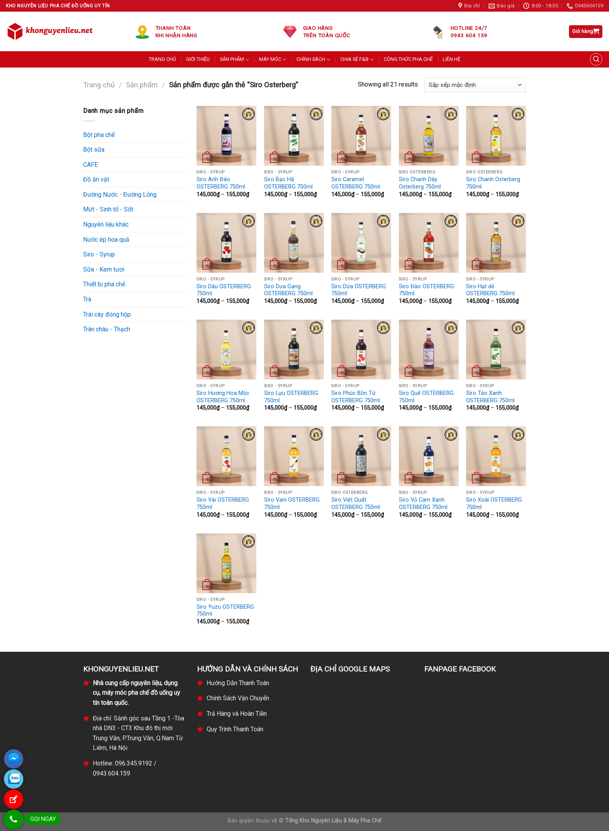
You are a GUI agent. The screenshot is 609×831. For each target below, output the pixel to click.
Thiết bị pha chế (104, 284)
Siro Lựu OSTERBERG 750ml (291, 397)
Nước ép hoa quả (106, 239)
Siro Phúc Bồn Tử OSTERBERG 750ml (355, 397)
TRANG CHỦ (162, 59)
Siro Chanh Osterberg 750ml (493, 183)
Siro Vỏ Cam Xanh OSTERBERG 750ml (423, 504)
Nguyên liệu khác (106, 224)
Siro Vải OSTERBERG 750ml (223, 504)
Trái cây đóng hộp (107, 314)
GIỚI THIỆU (198, 59)
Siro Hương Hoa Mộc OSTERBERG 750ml (223, 397)
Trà (87, 299)
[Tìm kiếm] (596, 59)
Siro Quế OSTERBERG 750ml (426, 397)
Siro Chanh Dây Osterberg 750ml (420, 183)
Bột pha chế (99, 134)
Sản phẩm (142, 85)
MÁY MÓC (272, 59)
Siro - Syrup (99, 254)
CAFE (90, 164)
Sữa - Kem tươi (103, 269)
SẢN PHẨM (234, 59)
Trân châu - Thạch (106, 329)
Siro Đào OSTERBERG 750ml (426, 290)
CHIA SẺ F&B (357, 59)
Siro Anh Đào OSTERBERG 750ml (221, 183)
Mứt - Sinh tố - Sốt (108, 209)
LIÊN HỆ (451, 59)
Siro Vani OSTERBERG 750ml (292, 504)
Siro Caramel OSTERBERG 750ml (355, 183)
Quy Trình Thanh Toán (235, 729)
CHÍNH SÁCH (313, 59)
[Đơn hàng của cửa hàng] (475, 84)
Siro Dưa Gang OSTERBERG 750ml (288, 290)
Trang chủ (99, 85)
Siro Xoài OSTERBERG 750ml (494, 504)
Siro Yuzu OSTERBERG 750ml (225, 611)
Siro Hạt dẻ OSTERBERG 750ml (490, 290)
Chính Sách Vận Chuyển (238, 698)
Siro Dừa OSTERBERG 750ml (358, 290)
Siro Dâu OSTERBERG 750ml (224, 290)
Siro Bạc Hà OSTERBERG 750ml (288, 183)
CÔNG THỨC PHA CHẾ (408, 59)
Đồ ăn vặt (96, 179)
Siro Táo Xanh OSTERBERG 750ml (490, 397)
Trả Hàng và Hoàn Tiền (237, 713)
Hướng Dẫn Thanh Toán (238, 683)
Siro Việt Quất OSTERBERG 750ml (355, 504)
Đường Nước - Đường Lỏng (120, 194)
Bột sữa (93, 149)
